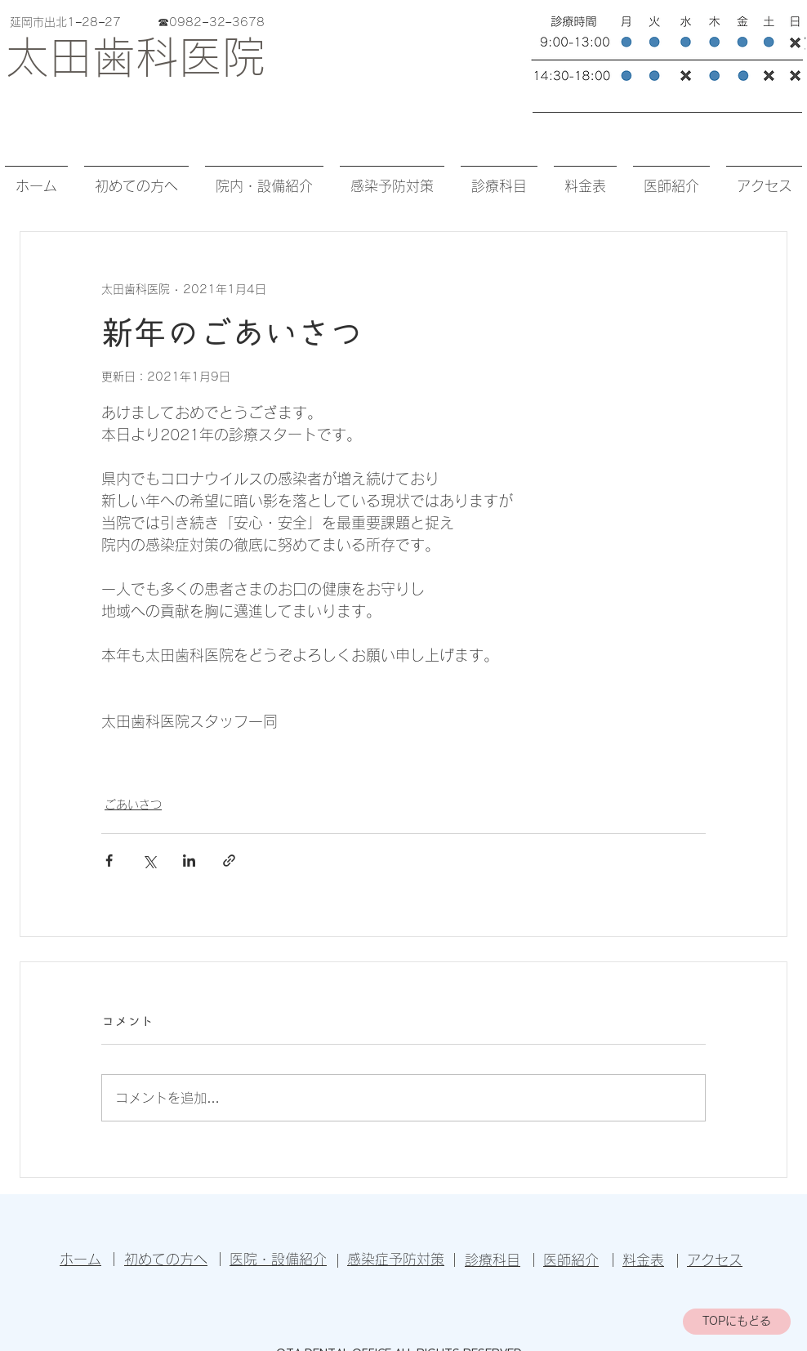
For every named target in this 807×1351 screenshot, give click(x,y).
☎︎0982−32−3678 (211, 22)
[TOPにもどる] (737, 1322)
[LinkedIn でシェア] (189, 860)
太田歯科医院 (135, 56)
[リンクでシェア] (229, 860)
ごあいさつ (133, 804)
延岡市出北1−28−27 (82, 22)
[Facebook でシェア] (109, 860)
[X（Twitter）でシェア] (149, 860)
